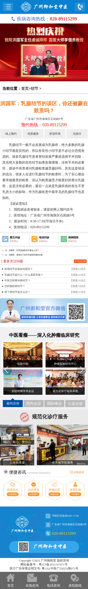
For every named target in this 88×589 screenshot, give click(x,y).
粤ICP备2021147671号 (53, 564)
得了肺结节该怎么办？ (17, 292)
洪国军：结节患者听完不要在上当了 (24, 250)
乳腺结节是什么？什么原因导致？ (23, 275)
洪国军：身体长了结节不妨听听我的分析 (26, 255)
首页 (25, 88)
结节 (34, 88)
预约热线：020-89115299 (44, 124)
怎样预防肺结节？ (14, 286)
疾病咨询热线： (44, 18)
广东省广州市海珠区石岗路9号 (44, 119)
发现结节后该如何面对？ (18, 269)
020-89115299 (64, 533)
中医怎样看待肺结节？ (17, 280)
